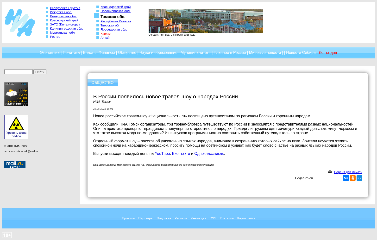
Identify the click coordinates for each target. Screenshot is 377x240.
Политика (71, 53)
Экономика (50, 53)
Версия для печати (348, 172)
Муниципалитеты (196, 53)
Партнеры (145, 218)
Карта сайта (246, 218)
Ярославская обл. (114, 29)
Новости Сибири (301, 53)
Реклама (181, 218)
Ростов (55, 36)
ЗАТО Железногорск (65, 24)
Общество (127, 53)
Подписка (164, 218)
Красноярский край (64, 20)
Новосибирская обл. (116, 11)
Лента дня (198, 218)
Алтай (105, 37)
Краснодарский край (116, 7)
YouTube (162, 154)
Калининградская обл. (66, 28)
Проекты (128, 218)
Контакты (227, 218)
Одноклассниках (209, 154)
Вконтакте (181, 154)
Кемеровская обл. (63, 16)
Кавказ (106, 33)
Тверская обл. (111, 25)
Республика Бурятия (65, 8)
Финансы (107, 53)
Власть (89, 53)
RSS (213, 218)
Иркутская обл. (61, 12)
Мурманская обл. (62, 32)
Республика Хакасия (116, 21)
